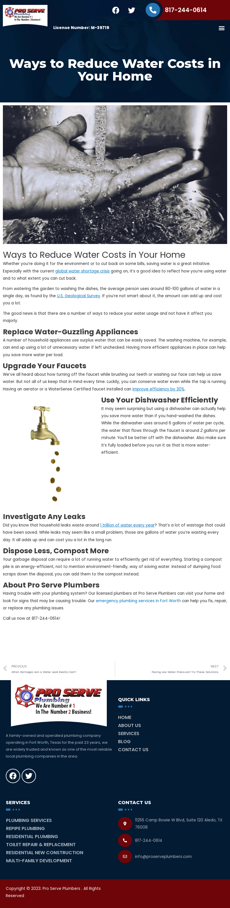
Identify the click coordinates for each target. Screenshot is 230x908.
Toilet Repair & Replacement (41, 844)
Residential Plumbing (32, 836)
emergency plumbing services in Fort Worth (138, 601)
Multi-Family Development (39, 860)
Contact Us (133, 749)
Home (124, 717)
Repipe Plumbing (25, 828)
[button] (221, 28)
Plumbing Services (29, 820)
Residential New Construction (44, 852)
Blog (124, 741)
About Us (129, 725)
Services (128, 733)
